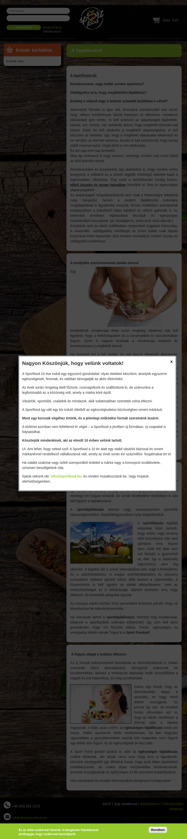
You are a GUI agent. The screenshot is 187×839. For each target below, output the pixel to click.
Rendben (158, 830)
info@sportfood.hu (66, 476)
